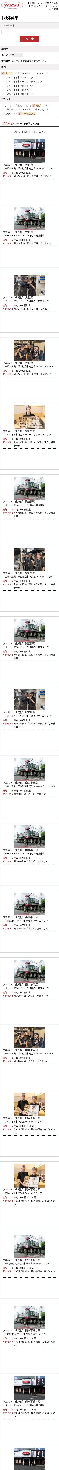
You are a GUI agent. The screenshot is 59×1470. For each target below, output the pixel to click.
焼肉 (28, 105)
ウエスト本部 (24, 109)
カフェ (48, 105)
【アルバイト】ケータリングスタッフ (23, 81)
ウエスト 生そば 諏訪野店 (19, 431)
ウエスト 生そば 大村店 (18, 165)
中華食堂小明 (28, 113)
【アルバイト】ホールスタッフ (32, 73)
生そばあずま (41, 109)
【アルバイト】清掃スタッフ (19, 94)
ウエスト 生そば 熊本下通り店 (21, 1118)
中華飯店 (9, 109)
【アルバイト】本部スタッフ (19, 85)
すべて (8, 73)
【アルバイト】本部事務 (17, 89)
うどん (19, 105)
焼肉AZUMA (11, 113)
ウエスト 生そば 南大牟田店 (20, 782)
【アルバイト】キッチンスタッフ (21, 77)
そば (38, 105)
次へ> (42, 132)
